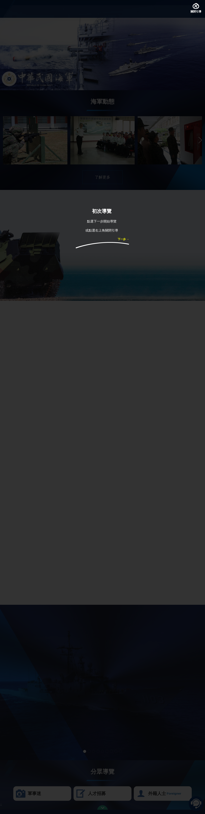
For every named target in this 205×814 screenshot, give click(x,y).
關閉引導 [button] (196, 12)
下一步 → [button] (123, 239)
